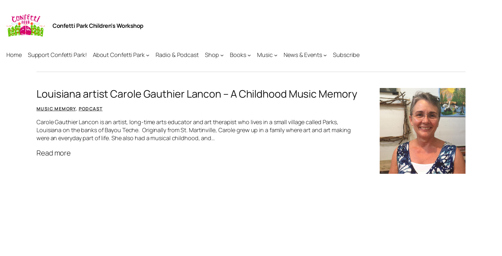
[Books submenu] (249, 55)
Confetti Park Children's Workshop (98, 25)
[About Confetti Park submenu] (148, 55)
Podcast (91, 109)
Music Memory (56, 109)
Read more (53, 153)
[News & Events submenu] (325, 55)
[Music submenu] (276, 55)
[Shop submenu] (222, 55)
